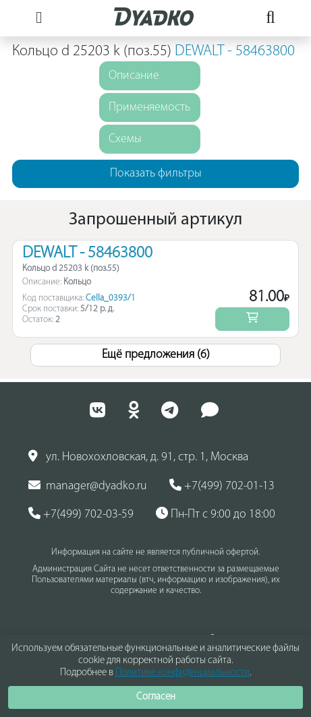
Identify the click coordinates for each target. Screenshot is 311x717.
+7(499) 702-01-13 (222, 486)
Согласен (155, 697)
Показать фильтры (156, 173)
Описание (134, 75)
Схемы (125, 139)
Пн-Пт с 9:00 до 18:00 (215, 514)
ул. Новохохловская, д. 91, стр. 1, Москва (138, 457)
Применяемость (149, 107)
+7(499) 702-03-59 (81, 514)
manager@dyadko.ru (87, 486)
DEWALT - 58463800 (235, 51)
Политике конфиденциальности (182, 673)
